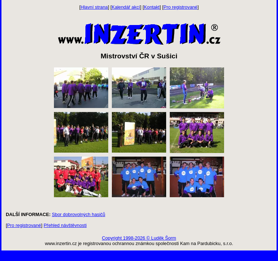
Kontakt (152, 7)
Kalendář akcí (126, 7)
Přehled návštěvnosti (65, 225)
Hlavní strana (94, 7)
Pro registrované (181, 7)
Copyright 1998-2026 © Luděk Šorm (139, 238)
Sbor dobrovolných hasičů (78, 214)
